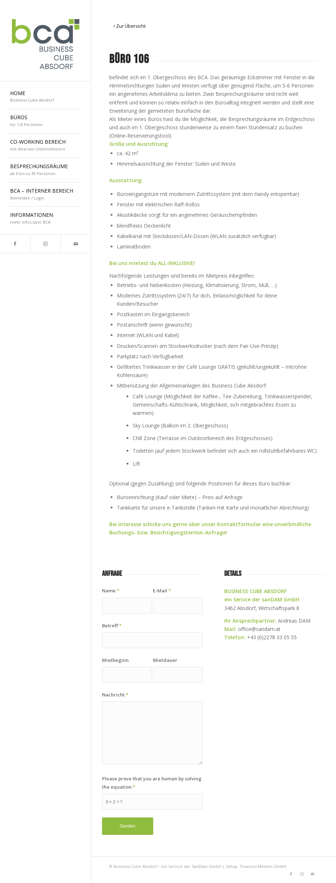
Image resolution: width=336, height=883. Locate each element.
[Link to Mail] (76, 244)
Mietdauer (165, 660)
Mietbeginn (115, 660)
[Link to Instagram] (45, 244)
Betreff (111, 625)
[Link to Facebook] (15, 244)
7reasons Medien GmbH (262, 866)
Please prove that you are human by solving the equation (152, 782)
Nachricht (115, 694)
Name (110, 590)
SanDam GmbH (206, 866)
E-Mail (162, 590)
